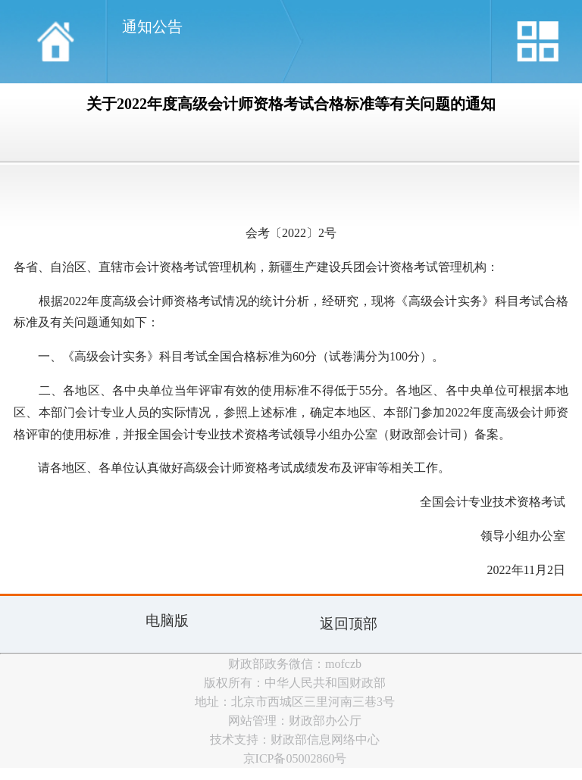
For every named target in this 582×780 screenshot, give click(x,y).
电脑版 (167, 621)
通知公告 (152, 26)
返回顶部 (348, 624)
